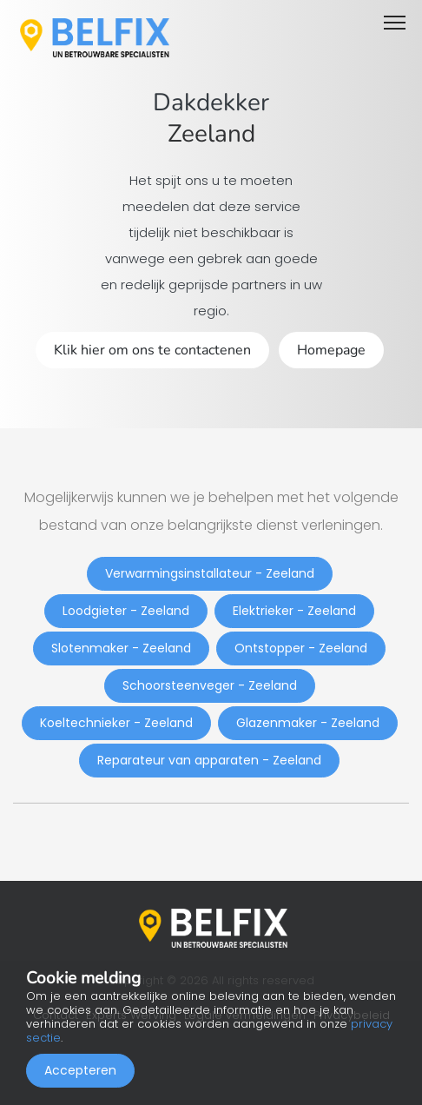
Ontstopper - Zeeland (300, 648)
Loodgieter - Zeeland (126, 610)
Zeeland (211, 133)
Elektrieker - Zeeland (294, 610)
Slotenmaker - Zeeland (121, 648)
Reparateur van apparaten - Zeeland (209, 760)
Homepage (331, 350)
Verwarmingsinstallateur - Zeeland (209, 573)
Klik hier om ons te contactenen (152, 350)
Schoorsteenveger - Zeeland (209, 685)
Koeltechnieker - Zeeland (116, 722)
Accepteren (80, 1070)
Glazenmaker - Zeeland (307, 722)
